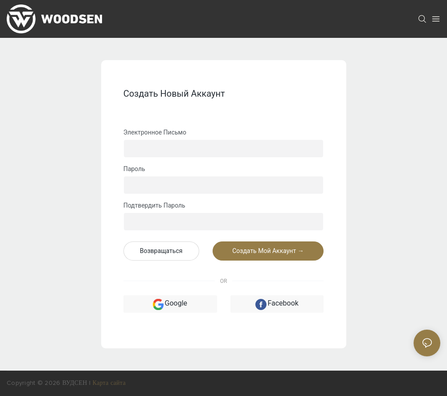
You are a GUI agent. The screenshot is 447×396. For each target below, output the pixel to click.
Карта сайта (109, 383)
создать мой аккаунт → (267, 250)
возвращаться (161, 250)
